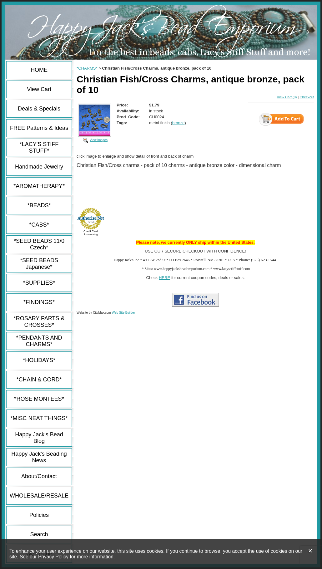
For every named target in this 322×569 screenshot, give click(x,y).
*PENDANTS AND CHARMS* (39, 341)
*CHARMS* (87, 68)
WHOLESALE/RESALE (39, 496)
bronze (178, 122)
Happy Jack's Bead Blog (39, 437)
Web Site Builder (123, 312)
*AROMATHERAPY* (39, 186)
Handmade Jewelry (39, 167)
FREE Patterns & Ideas (39, 128)
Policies (39, 515)
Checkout (307, 97)
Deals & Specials (39, 108)
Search (39, 534)
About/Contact (39, 476)
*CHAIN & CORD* (39, 379)
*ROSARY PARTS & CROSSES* (39, 321)
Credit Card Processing (90, 233)
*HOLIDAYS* (39, 360)
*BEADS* (39, 205)
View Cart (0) (287, 97)
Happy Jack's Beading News (39, 457)
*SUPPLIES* (39, 283)
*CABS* (39, 225)
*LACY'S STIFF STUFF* (39, 147)
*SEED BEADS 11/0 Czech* (39, 244)
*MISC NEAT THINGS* (39, 418)
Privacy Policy (53, 556)
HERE (164, 277)
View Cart (39, 89)
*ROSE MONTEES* (39, 399)
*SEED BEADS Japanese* (39, 263)
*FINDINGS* (39, 302)
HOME (39, 70)
